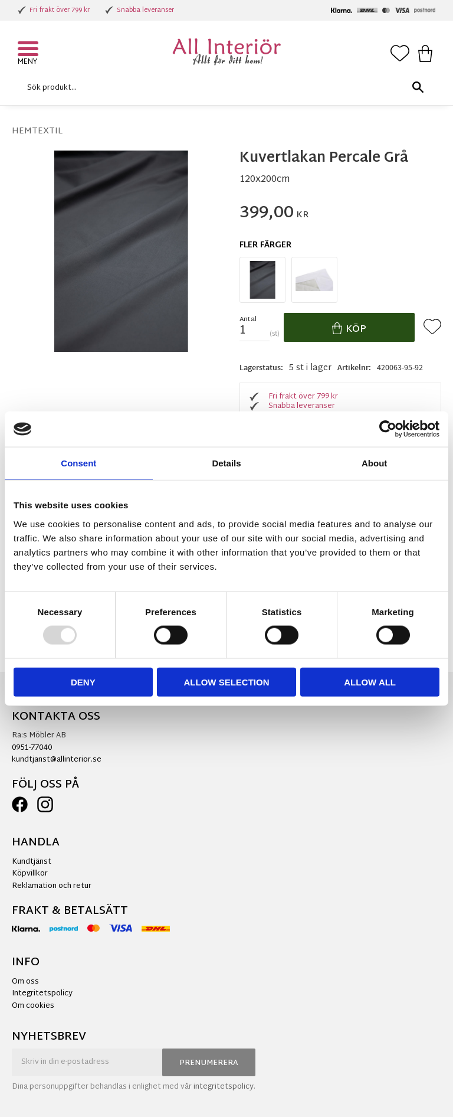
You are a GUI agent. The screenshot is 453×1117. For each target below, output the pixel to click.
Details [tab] (226, 463)
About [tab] (374, 463)
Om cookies (33, 1006)
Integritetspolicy (42, 994)
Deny (83, 682)
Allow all (370, 682)
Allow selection (226, 682)
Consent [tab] (78, 463)
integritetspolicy (223, 1087)
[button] (29, 50)
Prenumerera (208, 1063)
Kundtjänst (31, 862)
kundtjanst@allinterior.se (56, 760)
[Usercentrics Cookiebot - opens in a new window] (387, 429)
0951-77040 (32, 748)
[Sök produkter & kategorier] (223, 87)
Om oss (25, 982)
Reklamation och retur (51, 886)
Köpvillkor (30, 874)
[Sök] (417, 87)
